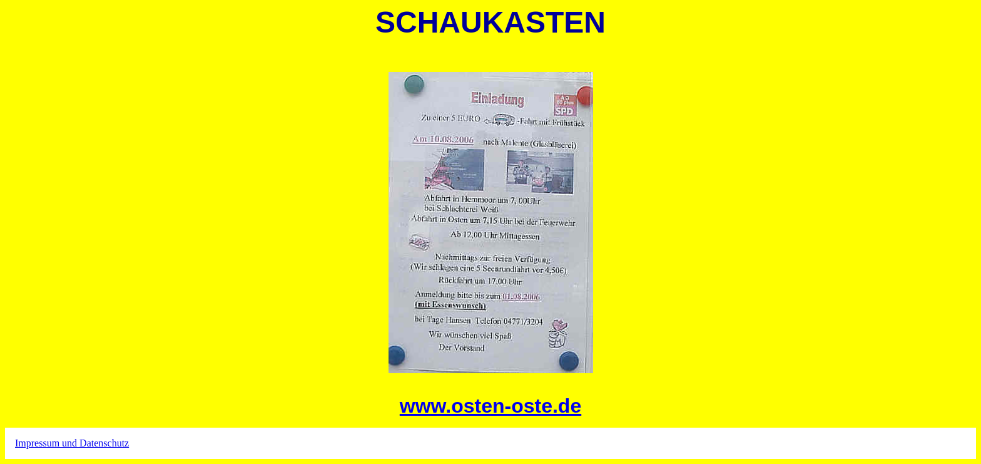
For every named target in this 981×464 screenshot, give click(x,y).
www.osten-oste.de (490, 405)
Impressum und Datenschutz (72, 443)
